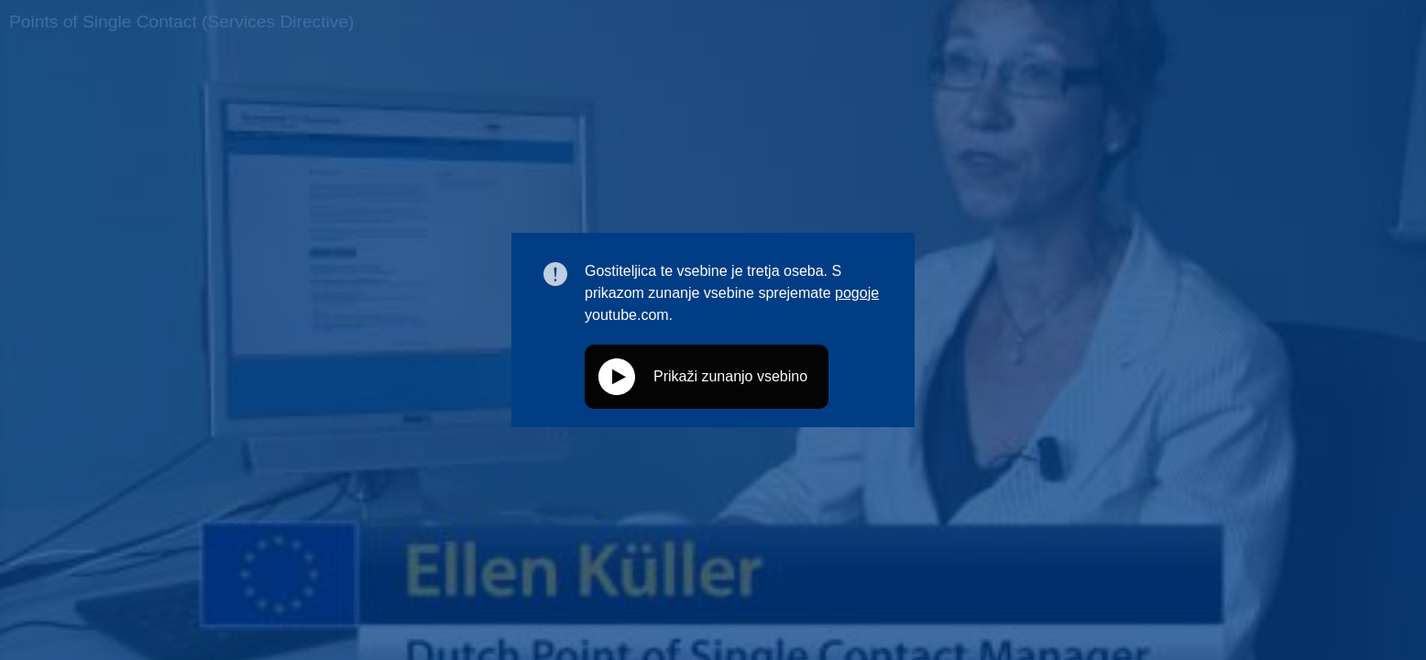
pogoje (857, 293)
